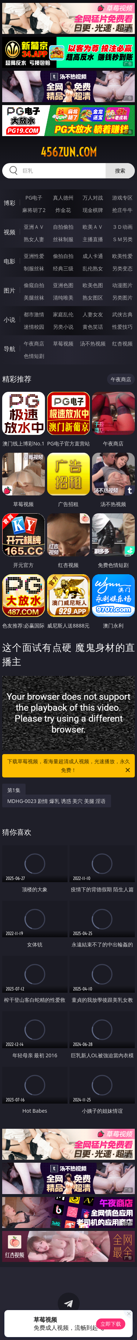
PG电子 (33, 197)
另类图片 (122, 297)
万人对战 (93, 197)
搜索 (120, 170)
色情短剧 (34, 355)
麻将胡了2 (34, 209)
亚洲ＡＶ (34, 226)
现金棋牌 (93, 209)
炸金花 (63, 209)
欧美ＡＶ (93, 226)
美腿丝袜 (34, 297)
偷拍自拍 (63, 255)
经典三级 (63, 268)
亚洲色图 (63, 285)
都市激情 (34, 314)
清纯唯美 (63, 297)
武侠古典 (122, 314)
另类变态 (122, 268)
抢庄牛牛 (122, 209)
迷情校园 (34, 326)
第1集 (13, 790)
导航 (9, 349)
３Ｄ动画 (122, 226)
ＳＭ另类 (122, 239)
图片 (9, 290)
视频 (9, 232)
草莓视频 (63, 343)
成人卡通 (93, 255)
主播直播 (93, 239)
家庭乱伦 (63, 314)
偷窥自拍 (34, 285)
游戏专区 (122, 197)
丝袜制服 (63, 239)
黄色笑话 (93, 326)
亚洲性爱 (34, 255)
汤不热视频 (93, 343)
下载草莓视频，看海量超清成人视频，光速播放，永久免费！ (69, 766)
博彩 (9, 203)
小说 (9, 320)
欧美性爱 (122, 255)
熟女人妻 (34, 239)
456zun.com (69, 152)
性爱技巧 (122, 326)
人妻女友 (93, 314)
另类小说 (63, 326)
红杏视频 (122, 343)
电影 (9, 261)
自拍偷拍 (63, 226)
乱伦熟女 (93, 268)
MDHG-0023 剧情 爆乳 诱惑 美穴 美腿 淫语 (56, 801)
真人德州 (63, 197)
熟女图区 (93, 297)
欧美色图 (93, 285)
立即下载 (110, 1323)
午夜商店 (34, 343)
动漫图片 (122, 285)
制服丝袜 (34, 268)
